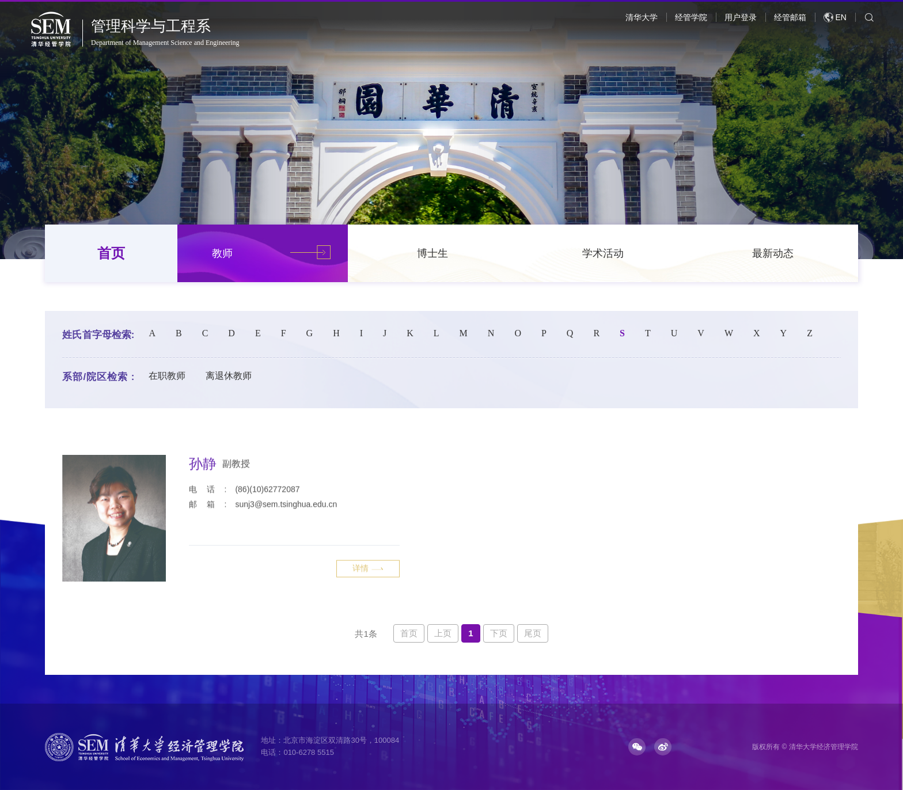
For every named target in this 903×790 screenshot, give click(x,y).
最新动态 (773, 253)
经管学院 (691, 17)
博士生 (432, 253)
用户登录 (740, 17)
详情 (368, 612)
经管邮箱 (790, 17)
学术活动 (603, 253)
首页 (111, 253)
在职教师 (167, 376)
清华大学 (641, 17)
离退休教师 (229, 376)
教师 (222, 253)
